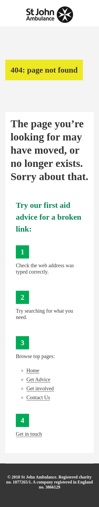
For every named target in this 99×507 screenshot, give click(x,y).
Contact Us (38, 397)
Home (32, 370)
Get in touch (29, 434)
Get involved (40, 388)
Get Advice (38, 379)
